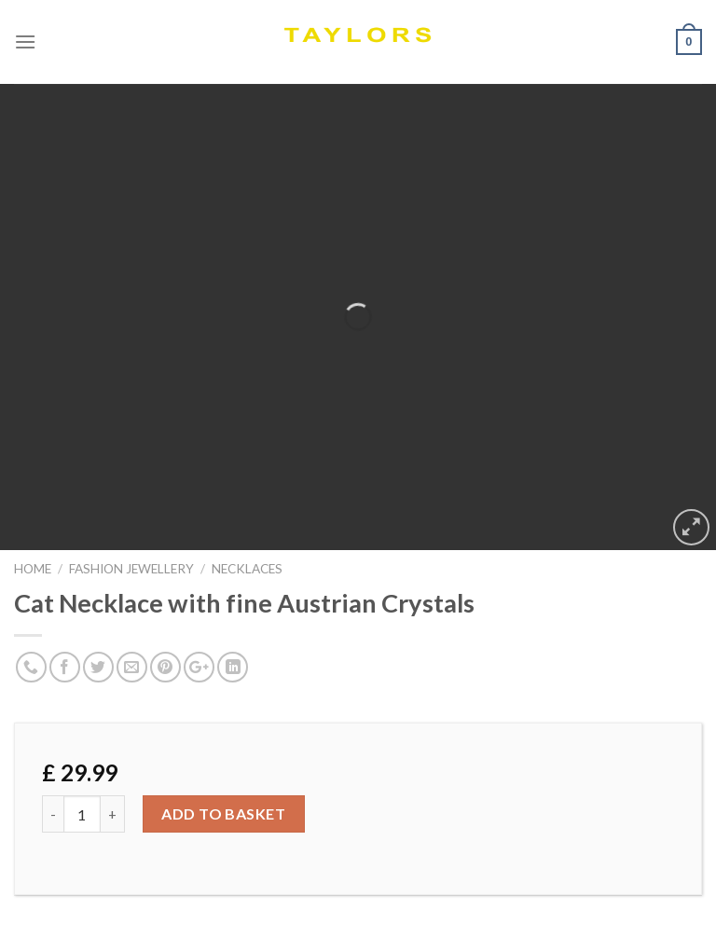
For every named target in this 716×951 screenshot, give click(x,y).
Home (32, 568)
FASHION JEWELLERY (131, 568)
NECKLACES (247, 568)
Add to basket (223, 813)
